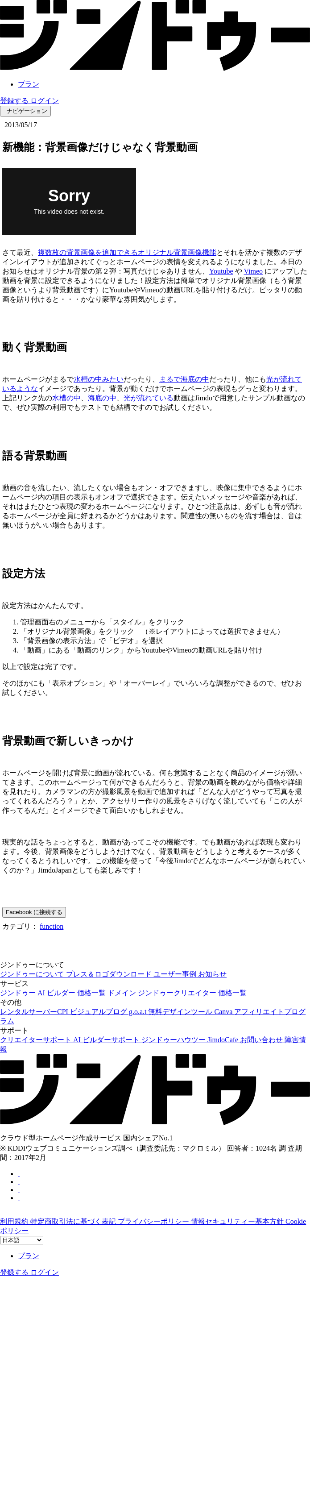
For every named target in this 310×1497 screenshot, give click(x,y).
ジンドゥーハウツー (174, 1040)
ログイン (44, 100)
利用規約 (15, 1221)
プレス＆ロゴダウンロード (109, 974)
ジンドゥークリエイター (178, 993)
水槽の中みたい (99, 379)
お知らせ (212, 974)
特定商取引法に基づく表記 (74, 1221)
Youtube (221, 271)
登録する (15, 100)
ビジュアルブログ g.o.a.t (109, 1011)
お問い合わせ (262, 1040)
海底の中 (102, 398)
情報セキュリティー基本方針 (238, 1221)
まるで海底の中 (184, 379)
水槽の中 (66, 398)
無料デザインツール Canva (191, 1011)
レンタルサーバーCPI (35, 1011)
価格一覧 (92, 993)
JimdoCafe (223, 1040)
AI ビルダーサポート (107, 1040)
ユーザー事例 (175, 974)
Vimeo (253, 271)
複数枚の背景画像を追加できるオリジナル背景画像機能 (127, 252)
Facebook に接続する (34, 912)
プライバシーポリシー (154, 1221)
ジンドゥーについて (33, 974)
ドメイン (122, 993)
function (51, 926)
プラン (28, 84)
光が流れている (149, 398)
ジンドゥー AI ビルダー (38, 993)
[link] (155, 68)
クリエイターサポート (36, 1040)
